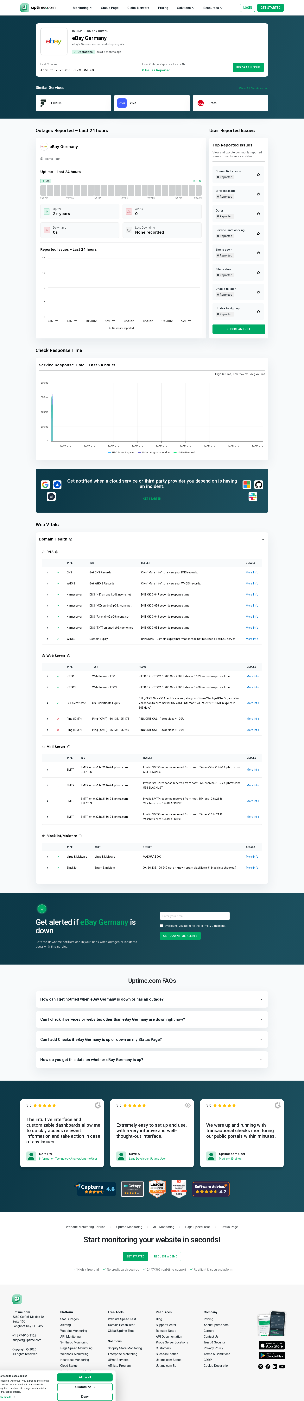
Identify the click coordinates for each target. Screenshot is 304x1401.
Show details (14, 1394)
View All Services (253, 88)
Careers (209, 1331)
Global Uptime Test (121, 1331)
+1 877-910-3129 (24, 1335)
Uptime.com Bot (166, 1365)
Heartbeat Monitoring (74, 1360)
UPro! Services (118, 1360)
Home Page (50, 159)
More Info (252, 572)
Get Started (152, 498)
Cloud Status (69, 1365)
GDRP (208, 1360)
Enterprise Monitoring (122, 1354)
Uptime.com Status (168, 1360)
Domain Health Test (121, 1325)
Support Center (166, 1325)
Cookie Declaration (216, 1365)
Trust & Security (214, 1342)
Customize (95, 1384)
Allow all (95, 1374)
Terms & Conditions (212, 925)
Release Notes (166, 1331)
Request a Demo (166, 1256)
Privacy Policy (213, 1348)
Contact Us (211, 1336)
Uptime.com (21, 1312)
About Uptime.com (216, 1325)
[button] (152, 539)
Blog (159, 1319)
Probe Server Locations (172, 1342)
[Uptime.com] (17, 1299)
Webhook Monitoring (74, 1354)
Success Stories (167, 1354)
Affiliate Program (119, 1365)
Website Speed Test (122, 1319)
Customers (163, 1348)
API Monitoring (70, 1336)
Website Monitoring (73, 1331)
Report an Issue (248, 67)
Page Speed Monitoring (76, 1348)
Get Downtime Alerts (180, 935)
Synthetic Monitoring (74, 1342)
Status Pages (69, 1319)
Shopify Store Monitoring (125, 1348)
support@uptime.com (26, 1340)
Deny (95, 1394)
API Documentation (169, 1336)
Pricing (208, 1319)
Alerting (65, 1325)
